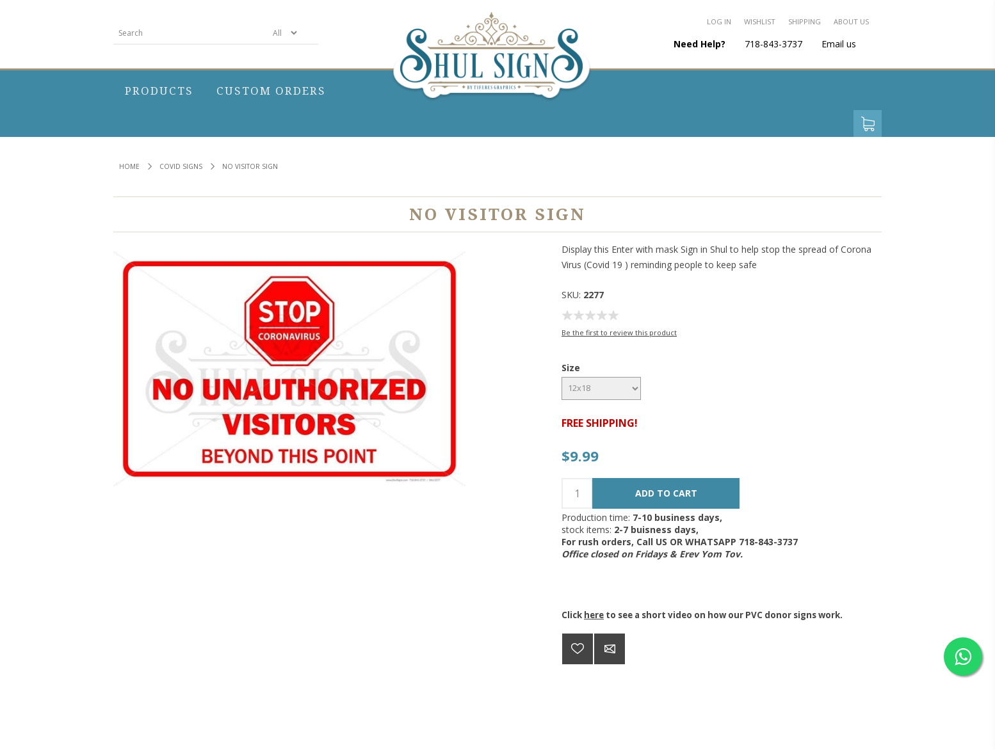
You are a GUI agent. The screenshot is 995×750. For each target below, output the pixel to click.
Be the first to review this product (619, 332)
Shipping (804, 21)
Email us (838, 44)
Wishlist (759, 21)
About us (851, 21)
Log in (719, 21)
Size (571, 368)
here (594, 615)
